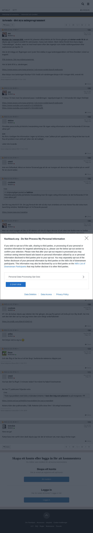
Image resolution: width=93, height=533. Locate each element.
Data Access (46, 294)
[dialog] (46, 267)
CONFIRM (15, 284)
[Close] (87, 239)
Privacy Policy (62, 294)
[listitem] (46, 276)
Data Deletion (30, 294)
